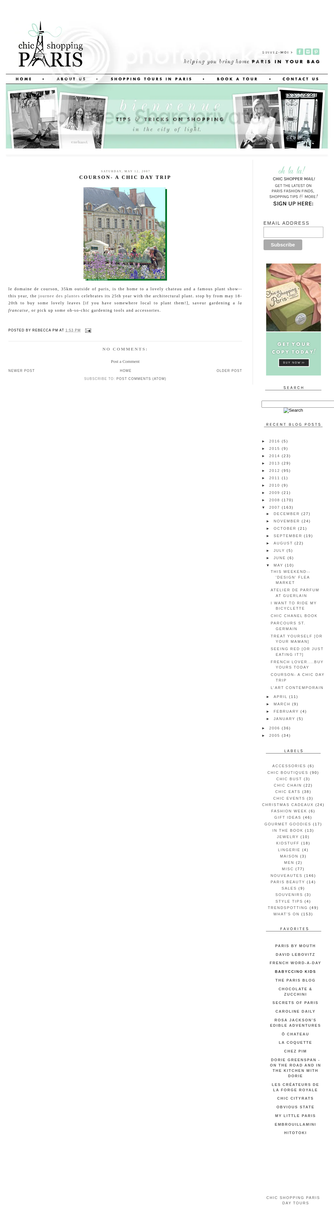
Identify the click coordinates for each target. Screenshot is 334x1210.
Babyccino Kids (295, 972)
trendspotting (288, 908)
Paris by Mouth (295, 946)
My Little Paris (295, 1116)
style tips (289, 901)
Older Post (229, 371)
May (279, 565)
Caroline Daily (296, 1011)
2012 (275, 471)
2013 (275, 463)
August (284, 543)
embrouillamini (295, 1124)
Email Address (287, 223)
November (288, 521)
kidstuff (288, 843)
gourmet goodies (288, 824)
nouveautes (287, 876)
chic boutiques (288, 773)
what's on (286, 914)
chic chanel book (294, 616)
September (289, 536)
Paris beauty (288, 882)
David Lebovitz (295, 954)
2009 (275, 493)
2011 (275, 478)
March (283, 704)
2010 (275, 485)
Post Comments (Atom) (141, 379)
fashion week (289, 811)
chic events (289, 798)
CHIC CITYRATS (295, 1098)
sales (289, 888)
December (287, 514)
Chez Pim (295, 1051)
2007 (275, 507)
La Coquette (295, 1042)
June (281, 558)
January (285, 719)
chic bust (289, 779)
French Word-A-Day (295, 963)
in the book (287, 830)
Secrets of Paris (296, 1003)
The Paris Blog (296, 980)
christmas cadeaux (288, 805)
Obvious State (296, 1107)
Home (126, 371)
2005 (275, 735)
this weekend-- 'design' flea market (290, 577)
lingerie (289, 850)
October (286, 528)
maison (289, 856)
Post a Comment (125, 361)
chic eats (288, 792)
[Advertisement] (293, 1166)
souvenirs (289, 895)
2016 (275, 441)
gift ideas (287, 817)
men (289, 863)
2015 (275, 448)
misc (288, 869)
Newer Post (21, 371)
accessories (289, 766)
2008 (275, 500)
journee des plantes (59, 296)
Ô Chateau (295, 1034)
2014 (275, 456)
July (280, 550)
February (287, 711)
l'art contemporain (297, 688)
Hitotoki (295, 1133)
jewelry (288, 837)
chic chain (288, 785)
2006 (275, 728)
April (281, 697)
